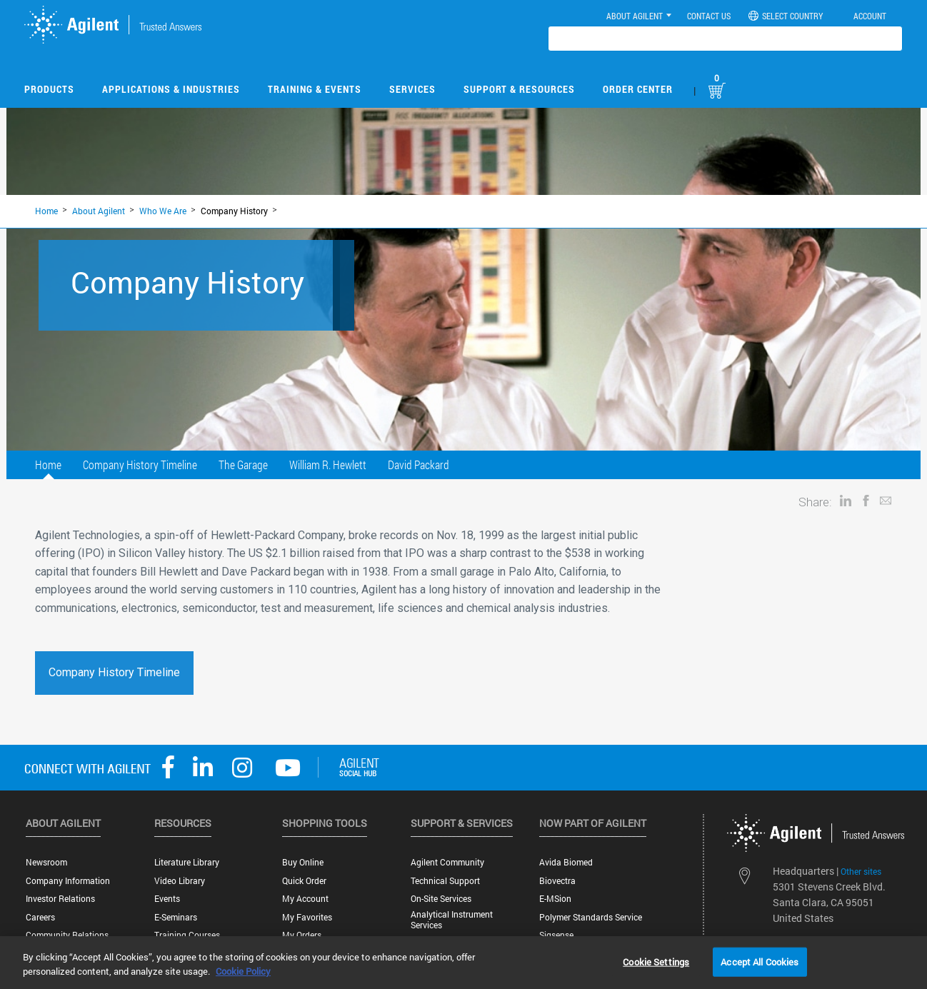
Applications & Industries (171, 89)
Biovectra (557, 880)
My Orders (301, 935)
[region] (463, 962)
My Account (305, 898)
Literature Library (186, 862)
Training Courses (187, 935)
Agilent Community (447, 862)
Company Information (68, 880)
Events (167, 898)
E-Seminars (175, 917)
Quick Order (304, 880)
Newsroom (46, 862)
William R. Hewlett (327, 464)
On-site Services (441, 898)
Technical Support (445, 880)
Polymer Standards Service (590, 917)
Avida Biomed (566, 862)
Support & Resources (519, 89)
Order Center (638, 89)
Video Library (179, 880)
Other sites (861, 871)
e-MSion (555, 898)
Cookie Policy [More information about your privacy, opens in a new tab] (243, 971)
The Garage (243, 464)
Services (412, 89)
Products (49, 89)
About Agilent (98, 210)
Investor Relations (60, 898)
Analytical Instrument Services (452, 919)
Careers (40, 917)
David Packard (418, 464)
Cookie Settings (656, 961)
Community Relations (67, 935)
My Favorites (307, 917)
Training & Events (314, 89)
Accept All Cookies (759, 961)
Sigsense (556, 935)
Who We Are (162, 210)
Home (46, 210)
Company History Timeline (140, 464)
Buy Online (303, 862)
